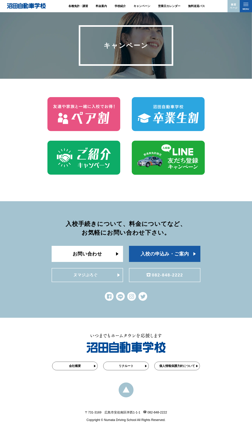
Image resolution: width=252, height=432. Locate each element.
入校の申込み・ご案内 (165, 254)
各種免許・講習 (78, 6)
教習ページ (233, 6)
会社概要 (75, 366)
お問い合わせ (87, 254)
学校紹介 (120, 6)
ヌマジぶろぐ (85, 275)
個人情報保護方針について (177, 366)
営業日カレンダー (169, 6)
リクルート (126, 366)
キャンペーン (142, 6)
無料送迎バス (196, 6)
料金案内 (101, 6)
